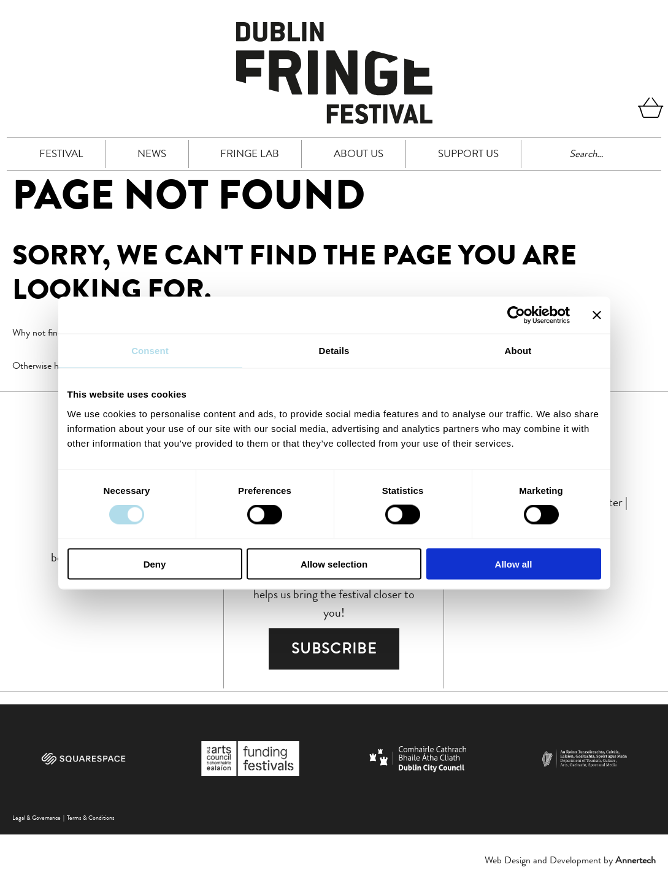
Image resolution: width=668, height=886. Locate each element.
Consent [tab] (150, 350)
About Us (358, 153)
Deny (155, 563)
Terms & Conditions (91, 817)
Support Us (468, 153)
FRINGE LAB (249, 153)
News (151, 153)
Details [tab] (334, 350)
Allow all (513, 563)
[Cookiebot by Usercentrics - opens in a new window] (516, 315)
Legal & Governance (36, 817)
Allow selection (334, 563)
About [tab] (518, 350)
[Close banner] (597, 315)
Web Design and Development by (570, 860)
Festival (61, 153)
